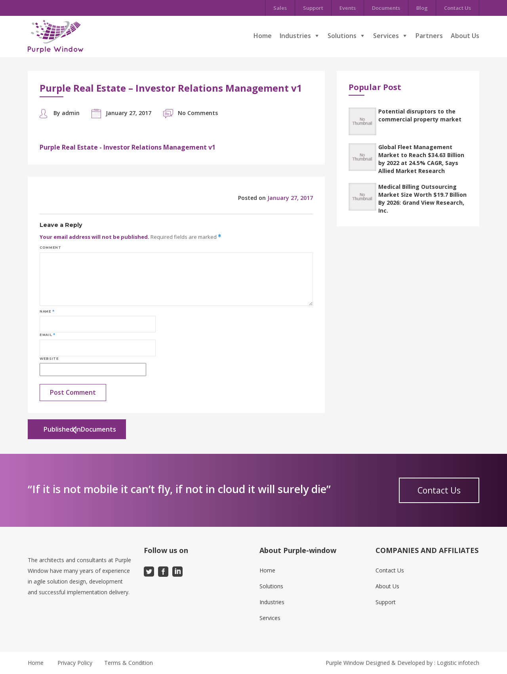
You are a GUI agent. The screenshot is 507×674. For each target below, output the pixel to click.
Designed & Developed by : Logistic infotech (422, 662)
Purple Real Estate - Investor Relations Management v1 (127, 147)
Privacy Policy (74, 662)
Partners (429, 35)
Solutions (342, 35)
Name (47, 311)
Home (263, 35)
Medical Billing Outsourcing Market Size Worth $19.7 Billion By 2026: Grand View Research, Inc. (422, 198)
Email (47, 335)
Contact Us (457, 8)
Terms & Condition (128, 662)
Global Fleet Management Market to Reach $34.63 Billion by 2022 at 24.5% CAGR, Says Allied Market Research (421, 159)
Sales (280, 8)
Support (313, 8)
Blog (422, 8)
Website (49, 359)
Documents (386, 8)
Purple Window (345, 662)
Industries (295, 35)
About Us (465, 35)
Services (386, 35)
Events (347, 8)
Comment (50, 248)
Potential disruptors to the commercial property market (419, 115)
